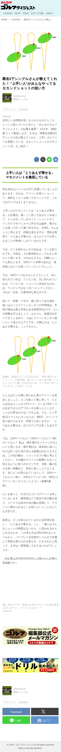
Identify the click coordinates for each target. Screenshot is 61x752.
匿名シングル (21, 99)
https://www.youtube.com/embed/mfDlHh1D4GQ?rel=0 (30, 586)
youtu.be (7, 611)
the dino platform (34, 748)
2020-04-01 (20, 96)
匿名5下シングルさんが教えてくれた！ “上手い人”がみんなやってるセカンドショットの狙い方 (29, 83)
